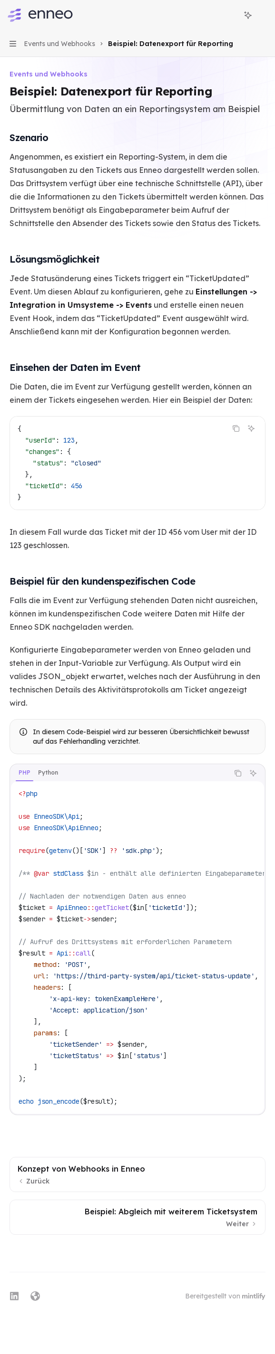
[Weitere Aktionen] (262, 15)
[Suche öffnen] (230, 15)
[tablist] (119, 773)
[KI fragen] (251, 428)
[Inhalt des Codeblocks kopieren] (236, 428)
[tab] (24, 772)
